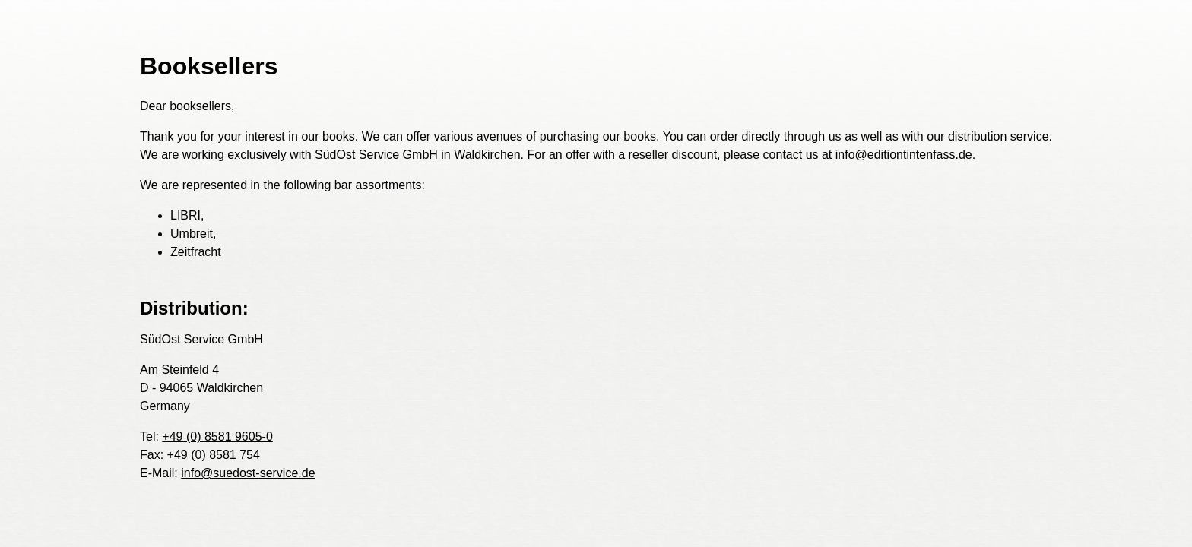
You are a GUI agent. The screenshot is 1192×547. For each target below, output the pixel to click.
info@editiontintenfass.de (903, 154)
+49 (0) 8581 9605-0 (217, 436)
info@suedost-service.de (248, 472)
